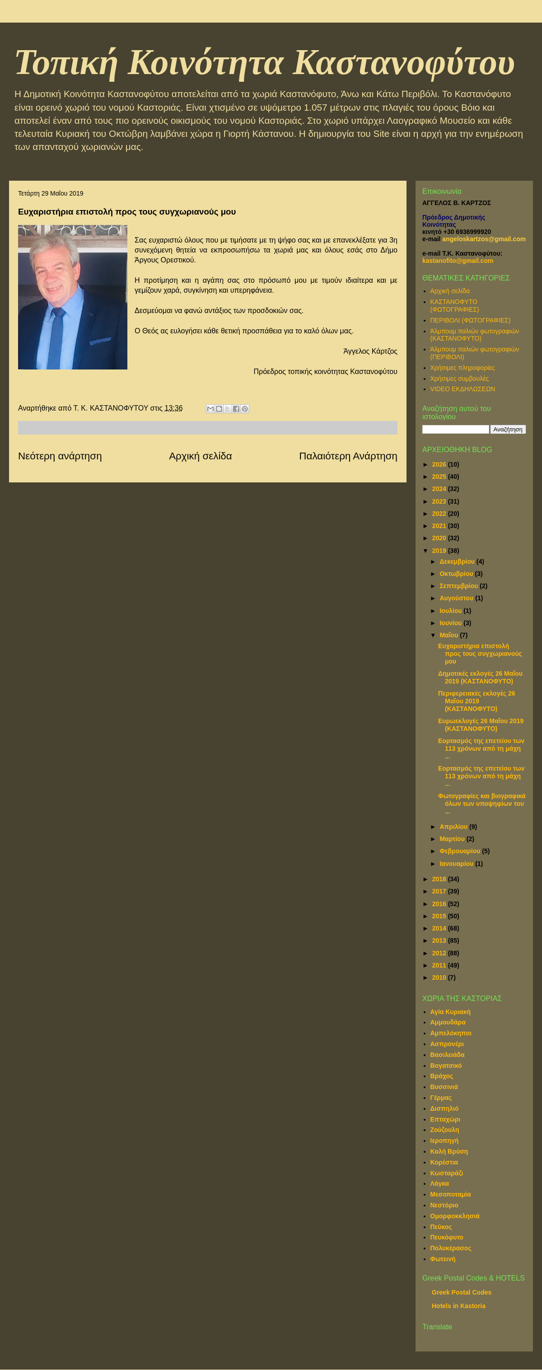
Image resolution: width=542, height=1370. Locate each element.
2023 (440, 501)
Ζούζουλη (444, 1129)
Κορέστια (444, 1162)
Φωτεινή (443, 1258)
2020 (440, 538)
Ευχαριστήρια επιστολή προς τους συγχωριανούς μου (480, 653)
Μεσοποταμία (450, 1194)
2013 (440, 940)
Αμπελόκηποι (451, 1033)
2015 (440, 916)
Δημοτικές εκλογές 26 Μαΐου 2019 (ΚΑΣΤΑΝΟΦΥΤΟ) (480, 677)
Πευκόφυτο (446, 1237)
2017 (440, 891)
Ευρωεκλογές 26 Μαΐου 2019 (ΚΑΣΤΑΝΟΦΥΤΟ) (480, 724)
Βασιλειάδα (447, 1054)
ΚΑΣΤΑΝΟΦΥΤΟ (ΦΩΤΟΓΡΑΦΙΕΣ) (454, 305)
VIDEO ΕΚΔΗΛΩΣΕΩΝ (462, 389)
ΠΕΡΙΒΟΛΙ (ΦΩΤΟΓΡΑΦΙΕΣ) (470, 320)
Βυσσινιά (444, 1086)
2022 (440, 513)
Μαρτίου (452, 838)
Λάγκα (439, 1183)
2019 (440, 550)
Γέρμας (441, 1097)
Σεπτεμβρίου (459, 585)
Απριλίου (454, 826)
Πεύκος (441, 1226)
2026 (440, 464)
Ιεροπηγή (444, 1140)
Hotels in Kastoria (459, 1305)
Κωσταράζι (446, 1173)
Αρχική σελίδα (200, 456)
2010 (440, 977)
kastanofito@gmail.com (458, 260)
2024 (440, 488)
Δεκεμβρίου (457, 561)
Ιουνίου (451, 623)
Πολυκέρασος (451, 1248)
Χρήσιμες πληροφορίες (462, 367)
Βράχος (441, 1076)
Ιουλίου (451, 610)
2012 (440, 953)
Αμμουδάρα (448, 1022)
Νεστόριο (444, 1205)
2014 (440, 928)
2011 (440, 965)
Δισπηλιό (444, 1108)
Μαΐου (449, 635)
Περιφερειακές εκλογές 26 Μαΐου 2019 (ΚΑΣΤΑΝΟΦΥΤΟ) (476, 701)
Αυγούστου (457, 598)
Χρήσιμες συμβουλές (459, 378)
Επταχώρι (445, 1119)
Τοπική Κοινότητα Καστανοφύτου (264, 62)
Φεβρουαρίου (460, 851)
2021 (440, 525)
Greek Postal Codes (461, 1292)
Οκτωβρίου (457, 573)
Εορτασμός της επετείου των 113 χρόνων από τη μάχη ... (481, 748)
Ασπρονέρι (447, 1043)
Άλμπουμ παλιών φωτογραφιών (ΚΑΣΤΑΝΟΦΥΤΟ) (474, 334)
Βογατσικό (446, 1065)
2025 (440, 476)
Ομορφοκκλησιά (455, 1216)
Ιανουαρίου (457, 863)
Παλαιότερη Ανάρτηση (348, 456)
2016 (440, 903)
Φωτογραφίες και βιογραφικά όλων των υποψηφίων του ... (482, 803)
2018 (440, 879)
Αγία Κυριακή (450, 1011)
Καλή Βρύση (449, 1151)
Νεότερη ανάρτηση (60, 456)
